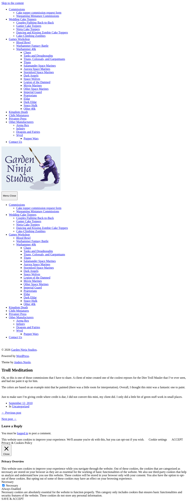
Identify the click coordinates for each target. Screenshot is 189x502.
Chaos (27, 52)
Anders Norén (22, 362)
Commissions (17, 9)
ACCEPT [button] (177, 439)
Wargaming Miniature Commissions (37, 15)
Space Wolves (32, 78)
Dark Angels (31, 75)
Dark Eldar (30, 102)
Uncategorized (20, 406)
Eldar (27, 98)
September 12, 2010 (20, 403)
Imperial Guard (33, 92)
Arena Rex (22, 125)
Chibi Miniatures (19, 115)
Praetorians (30, 95)
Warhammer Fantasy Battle (32, 45)
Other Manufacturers (21, 121)
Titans (27, 62)
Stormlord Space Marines (39, 72)
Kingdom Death (18, 112)
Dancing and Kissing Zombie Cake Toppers (42, 32)
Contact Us (15, 141)
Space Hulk (30, 105)
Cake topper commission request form (38, 12)
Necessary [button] (7, 481)
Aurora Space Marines (37, 68)
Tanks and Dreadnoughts (38, 55)
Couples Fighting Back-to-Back (35, 22)
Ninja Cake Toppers (28, 29)
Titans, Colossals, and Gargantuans (44, 59)
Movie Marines (33, 85)
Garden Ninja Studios (24, 349)
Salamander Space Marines (40, 65)
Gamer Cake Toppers (28, 25)
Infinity (20, 128)
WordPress (22, 356)
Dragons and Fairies (28, 131)
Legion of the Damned (37, 82)
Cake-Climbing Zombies (31, 35)
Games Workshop (19, 39)
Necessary (12, 485)
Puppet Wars (31, 138)
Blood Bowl (23, 42)
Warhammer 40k (26, 49)
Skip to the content (12, 3)
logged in (22, 433)
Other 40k (29, 108)
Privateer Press (18, 118)
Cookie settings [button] (158, 439)
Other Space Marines (36, 88)
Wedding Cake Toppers (22, 19)
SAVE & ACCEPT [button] (12, 498)
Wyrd (19, 135)
